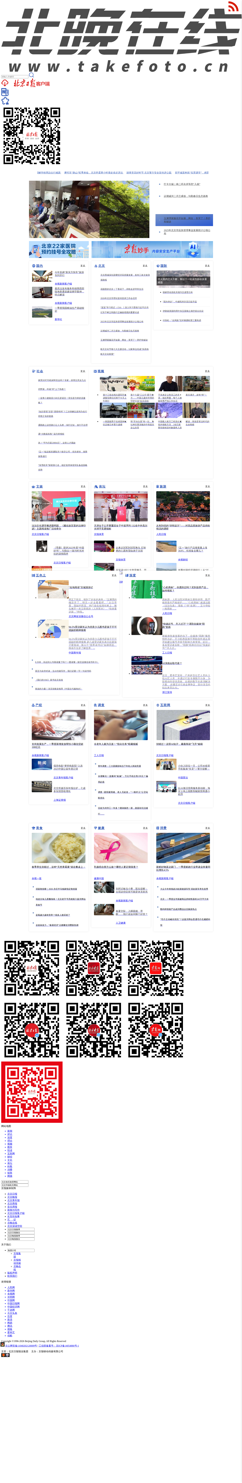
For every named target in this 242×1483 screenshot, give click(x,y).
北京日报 (12, 1194)
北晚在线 (12, 1223)
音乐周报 (12, 1206)
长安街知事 (13, 1216)
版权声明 (12, 1272)
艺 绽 (11, 1219)
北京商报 (12, 1203)
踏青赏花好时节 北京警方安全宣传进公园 (152, 172)
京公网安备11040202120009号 (21, 1345)
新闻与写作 (13, 1210)
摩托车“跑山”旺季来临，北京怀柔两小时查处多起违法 (96, 172)
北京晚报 (12, 1197)
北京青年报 (13, 1200)
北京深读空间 (14, 1226)
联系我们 (12, 1276)
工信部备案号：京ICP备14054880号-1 (59, 1345)
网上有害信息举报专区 (22, 1356)
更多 (83, 266)
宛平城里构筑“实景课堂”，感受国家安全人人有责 (205, 172)
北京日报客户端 (16, 1213)
